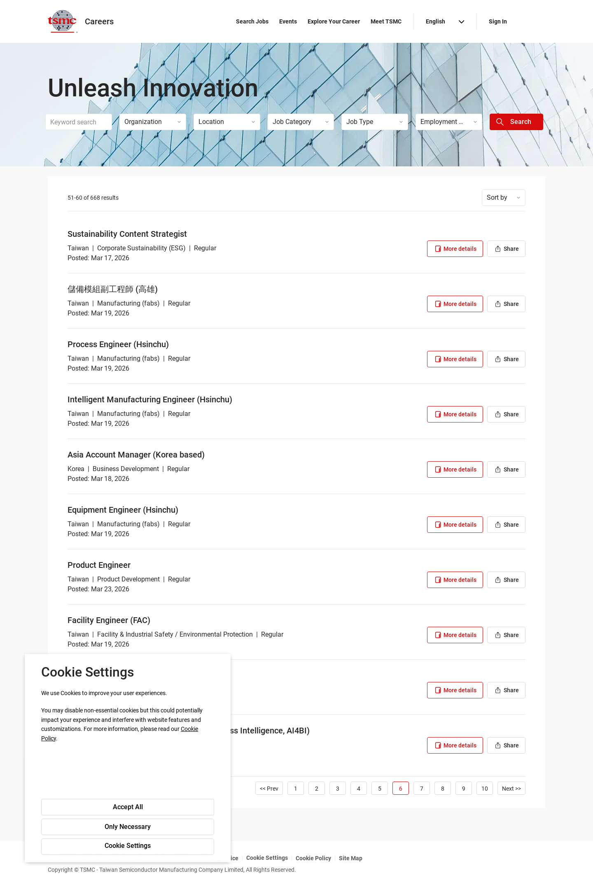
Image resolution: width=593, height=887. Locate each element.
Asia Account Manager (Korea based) (136, 455)
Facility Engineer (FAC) (109, 620)
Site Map (350, 858)
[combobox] (78, 122)
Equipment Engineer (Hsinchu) (123, 510)
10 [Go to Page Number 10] (484, 788)
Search (520, 122)
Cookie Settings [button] (128, 846)
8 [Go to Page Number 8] (442, 788)
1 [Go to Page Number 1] (295, 788)
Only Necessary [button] (128, 827)
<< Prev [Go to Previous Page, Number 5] (269, 788)
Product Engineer (99, 565)
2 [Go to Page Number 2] (316, 788)
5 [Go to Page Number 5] (379, 788)
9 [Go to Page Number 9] (463, 788)
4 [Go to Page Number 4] (358, 788)
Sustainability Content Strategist (127, 234)
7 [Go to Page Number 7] (421, 788)
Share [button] (506, 249)
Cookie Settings (267, 857)
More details (455, 249)
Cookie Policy (313, 858)
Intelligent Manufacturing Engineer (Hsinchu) (150, 399)
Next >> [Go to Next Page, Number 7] (511, 788)
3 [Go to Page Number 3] (337, 788)
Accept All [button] (128, 807)
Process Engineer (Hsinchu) (118, 344)
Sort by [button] (497, 197)
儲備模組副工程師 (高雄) (113, 289)
